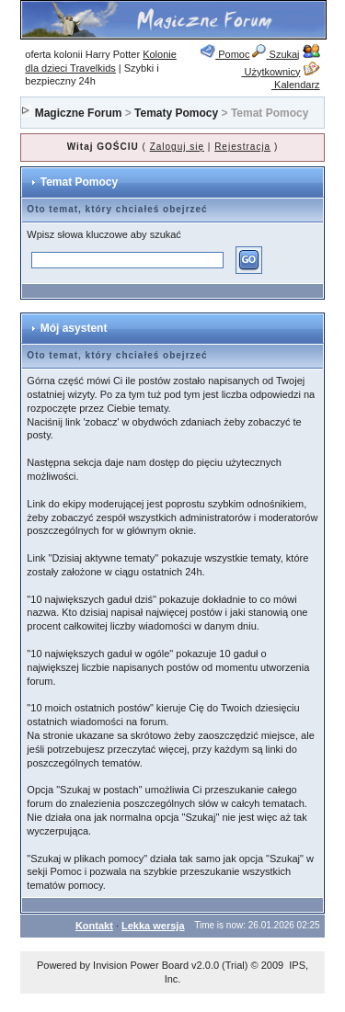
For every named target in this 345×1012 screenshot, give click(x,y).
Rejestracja (242, 147)
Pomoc (225, 54)
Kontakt (94, 925)
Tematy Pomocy (176, 113)
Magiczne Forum (78, 113)
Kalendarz (295, 78)
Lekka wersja (153, 925)
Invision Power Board (141, 965)
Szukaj (275, 54)
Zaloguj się (177, 147)
